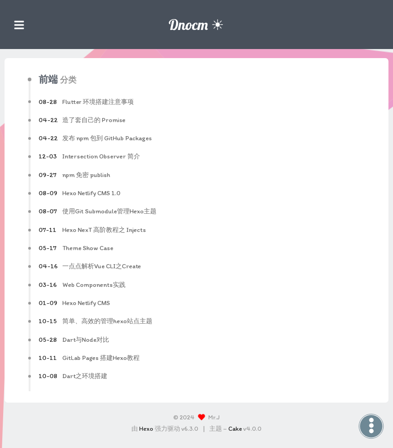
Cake (235, 429)
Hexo (146, 429)
